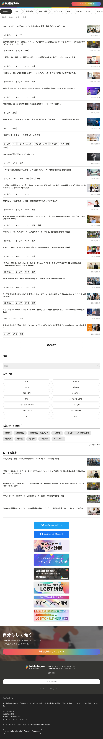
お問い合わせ (51, 682)
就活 (4, 17)
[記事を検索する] (98, 365)
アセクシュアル (26, 411)
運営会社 (51, 673)
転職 (11, 17)
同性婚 (8, 439)
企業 (24, 17)
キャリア (6, 11)
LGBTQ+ (58, 433)
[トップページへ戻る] (20, 4)
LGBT (8, 433)
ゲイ (69, 11)
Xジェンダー (75, 405)
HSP (76, 416)
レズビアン (57, 11)
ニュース (26, 382)
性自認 (20, 439)
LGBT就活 (20, 433)
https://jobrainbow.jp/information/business (22, 731)
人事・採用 (43, 11)
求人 (17, 17)
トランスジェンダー (26, 405)
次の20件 (51, 345)
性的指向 (44, 439)
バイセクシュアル (83, 11)
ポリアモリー (76, 411)
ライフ (17, 11)
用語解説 (29, 11)
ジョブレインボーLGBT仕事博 (78, 433)
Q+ (27, 416)
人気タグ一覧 (94, 445)
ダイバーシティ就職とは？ (86, 4)
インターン (59, 439)
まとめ (32, 439)
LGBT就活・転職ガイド (39, 433)
